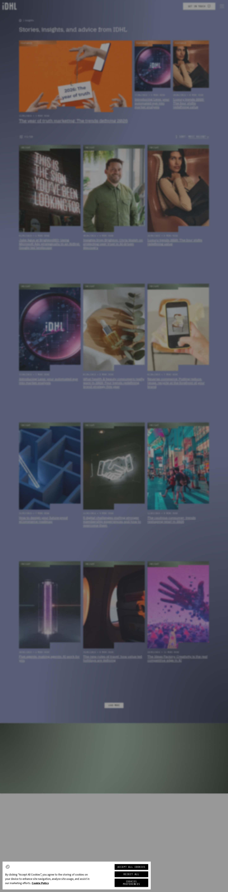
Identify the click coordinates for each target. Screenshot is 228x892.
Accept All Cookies (131, 867)
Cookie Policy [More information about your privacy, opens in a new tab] (40, 883)
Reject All (131, 874)
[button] (7, 866)
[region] (77, 875)
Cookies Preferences (131, 883)
